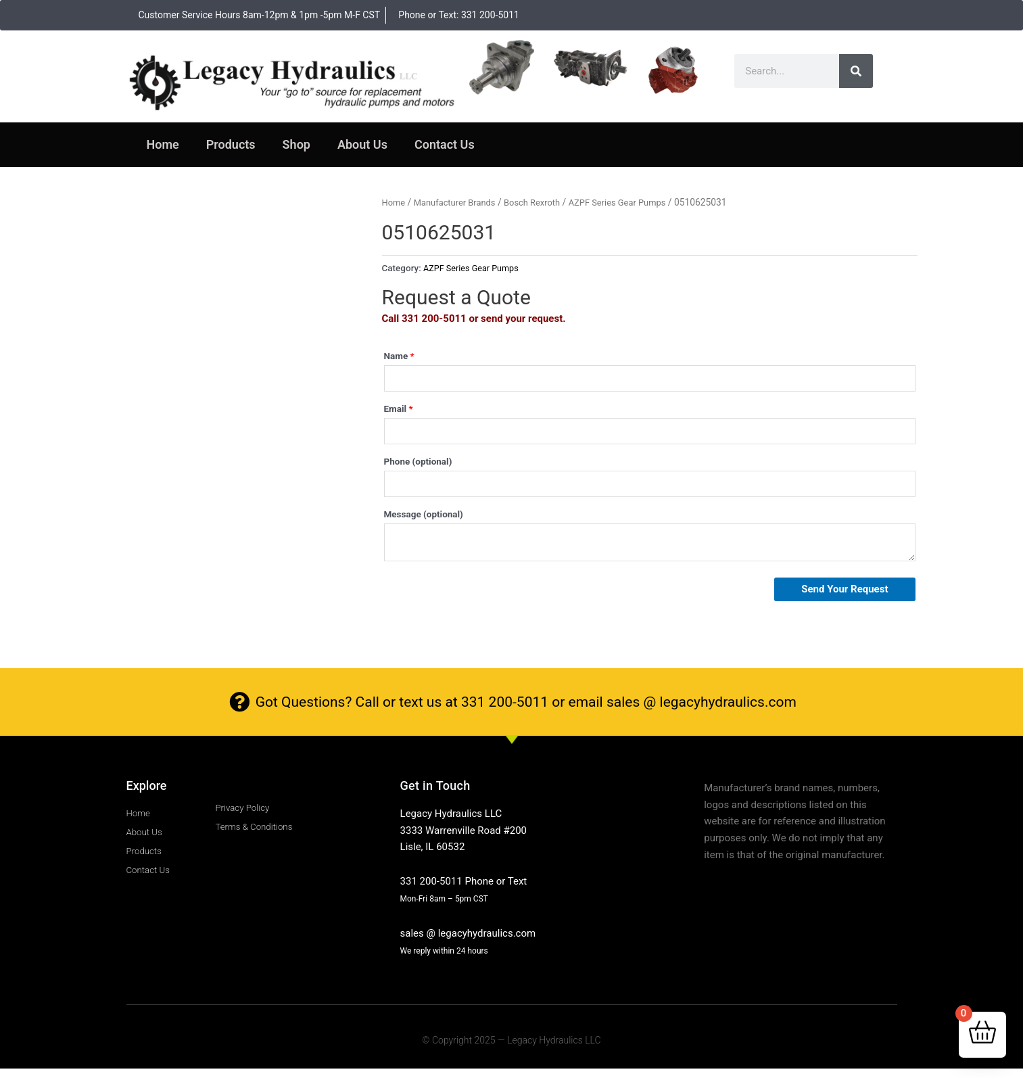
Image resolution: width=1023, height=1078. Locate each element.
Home (163, 144)
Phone (418, 466)
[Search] (856, 71)
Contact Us (444, 144)
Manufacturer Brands (458, 202)
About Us (362, 144)
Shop (296, 144)
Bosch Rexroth (541, 202)
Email (398, 410)
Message (423, 520)
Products (231, 144)
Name (399, 355)
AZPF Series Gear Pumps (632, 202)
